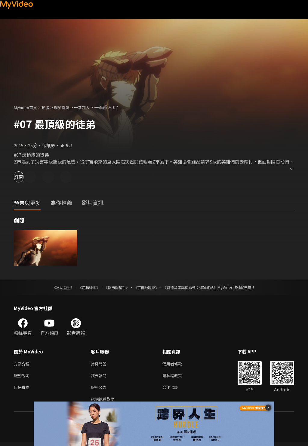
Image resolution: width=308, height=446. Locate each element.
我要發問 (100, 377)
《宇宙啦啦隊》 (147, 287)
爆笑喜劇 (68, 107)
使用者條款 (177, 364)
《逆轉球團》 (82, 287)
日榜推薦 (23, 389)
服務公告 (100, 389)
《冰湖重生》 (52, 287)
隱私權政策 (177, 377)
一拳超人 (91, 107)
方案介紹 (23, 364)
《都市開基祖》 (113, 287)
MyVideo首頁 (27, 107)
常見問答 (100, 364)
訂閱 (25, 177)
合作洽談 (175, 389)
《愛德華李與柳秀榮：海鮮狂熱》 (197, 287)
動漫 (50, 107)
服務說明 (23, 377)
